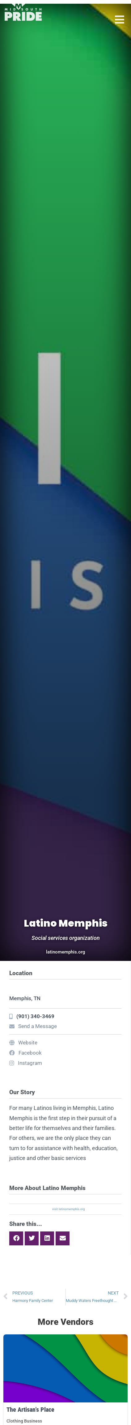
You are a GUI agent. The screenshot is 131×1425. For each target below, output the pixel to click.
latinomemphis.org (65, 952)
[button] (16, 1238)
